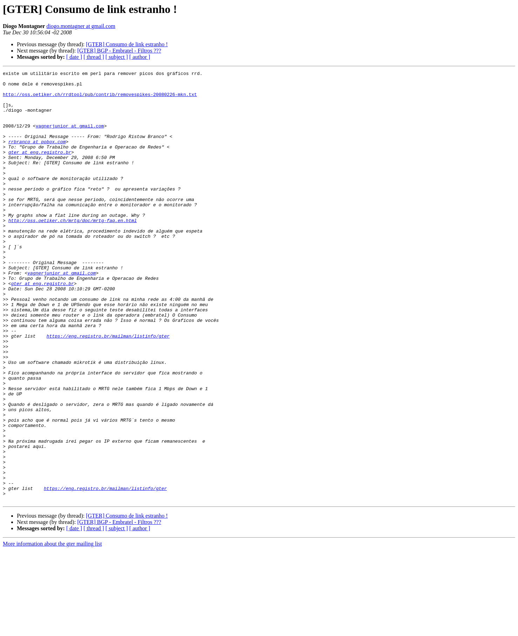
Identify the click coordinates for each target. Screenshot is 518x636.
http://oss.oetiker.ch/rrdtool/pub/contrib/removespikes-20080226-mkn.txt (100, 99)
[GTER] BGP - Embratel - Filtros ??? (119, 51)
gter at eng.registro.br (39, 169)
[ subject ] (116, 57)
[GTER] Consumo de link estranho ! (127, 44)
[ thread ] (93, 57)
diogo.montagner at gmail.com (80, 26)
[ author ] (139, 57)
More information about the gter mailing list (52, 630)
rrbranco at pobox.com (37, 156)
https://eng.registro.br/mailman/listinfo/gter (108, 389)
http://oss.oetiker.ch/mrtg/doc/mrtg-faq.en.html (72, 251)
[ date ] (74, 57)
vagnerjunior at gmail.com (70, 137)
